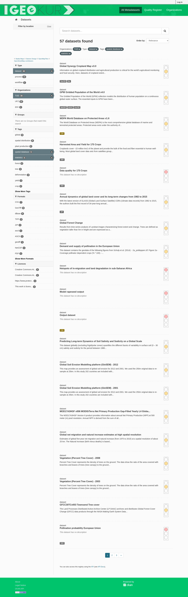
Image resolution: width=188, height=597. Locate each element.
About (17, 582)
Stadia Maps (20, 59)
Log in (179, 2)
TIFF (62, 159)
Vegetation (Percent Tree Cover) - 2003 (80, 481)
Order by (140, 41)
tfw (69, 81)
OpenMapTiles (43, 59)
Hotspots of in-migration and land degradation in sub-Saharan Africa (96, 268)
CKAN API (19, 589)
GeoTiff (63, 81)
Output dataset (67, 315)
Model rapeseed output (72, 292)
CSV (62, 133)
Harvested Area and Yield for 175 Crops (80, 144)
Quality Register (153, 10)
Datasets (26, 19)
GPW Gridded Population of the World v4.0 (82, 92)
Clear (49, 26)
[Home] (16, 19)
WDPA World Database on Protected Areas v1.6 (84, 118)
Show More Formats (24, 259)
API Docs (101, 567)
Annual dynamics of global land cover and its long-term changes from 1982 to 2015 (103, 197)
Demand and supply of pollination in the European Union (90, 246)
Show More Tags (22, 191)
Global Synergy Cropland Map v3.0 (78, 66)
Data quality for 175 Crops (73, 170)
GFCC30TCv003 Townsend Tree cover (79, 505)
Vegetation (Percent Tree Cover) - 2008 (80, 458)
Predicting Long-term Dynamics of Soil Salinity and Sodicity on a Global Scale (101, 341)
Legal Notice (20, 585)
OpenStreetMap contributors (23, 61)
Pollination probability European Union (80, 528)
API (92, 567)
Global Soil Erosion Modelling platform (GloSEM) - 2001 (89, 388)
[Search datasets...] (111, 31)
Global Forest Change (71, 223)
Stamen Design (31, 59)
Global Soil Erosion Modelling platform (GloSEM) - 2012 (89, 364)
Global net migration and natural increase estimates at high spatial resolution (100, 435)
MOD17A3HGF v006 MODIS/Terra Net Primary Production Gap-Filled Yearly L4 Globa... (105, 411)
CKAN (128, 584)
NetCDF (63, 107)
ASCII (70, 107)
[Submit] (165, 31)
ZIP (62, 212)
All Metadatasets (130, 10)
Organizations (174, 10)
